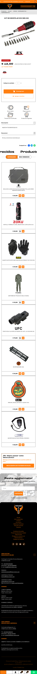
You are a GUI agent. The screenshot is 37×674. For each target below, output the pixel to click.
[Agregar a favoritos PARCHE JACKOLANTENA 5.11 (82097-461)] (23, 409)
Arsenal (19, 520)
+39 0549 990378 (8, 632)
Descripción (18, 123)
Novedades (12, 157)
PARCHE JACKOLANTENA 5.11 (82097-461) (18, 402)
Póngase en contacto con (18, 536)
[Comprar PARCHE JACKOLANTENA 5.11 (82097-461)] (20, 409)
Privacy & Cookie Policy (12, 661)
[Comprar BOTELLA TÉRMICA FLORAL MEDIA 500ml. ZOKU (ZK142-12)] (20, 231)
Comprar (18, 91)
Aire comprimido (18, 519)
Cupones (18, 527)
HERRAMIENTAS (5, 12)
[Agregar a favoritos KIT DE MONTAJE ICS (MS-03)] (18, 96)
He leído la (19, 497)
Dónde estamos (18, 537)
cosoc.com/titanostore (17, 583)
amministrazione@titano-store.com (10, 571)
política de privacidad (21, 497)
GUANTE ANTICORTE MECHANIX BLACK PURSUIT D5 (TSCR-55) (18, 260)
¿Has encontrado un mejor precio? (23, 64)
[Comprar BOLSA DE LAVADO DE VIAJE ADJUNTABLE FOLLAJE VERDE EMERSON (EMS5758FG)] (20, 195)
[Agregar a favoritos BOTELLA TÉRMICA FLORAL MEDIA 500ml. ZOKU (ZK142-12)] (23, 231)
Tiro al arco (18, 522)
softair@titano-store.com (19, 1)
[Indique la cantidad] (18, 83)
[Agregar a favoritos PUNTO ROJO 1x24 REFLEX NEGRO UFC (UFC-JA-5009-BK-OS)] (23, 338)
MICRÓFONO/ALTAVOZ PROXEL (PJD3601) (18, 438)
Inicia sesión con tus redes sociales (18, 465)
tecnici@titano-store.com (8, 576)
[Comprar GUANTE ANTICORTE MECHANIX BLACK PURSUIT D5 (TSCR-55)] (20, 267)
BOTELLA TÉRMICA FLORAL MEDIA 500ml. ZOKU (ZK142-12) (18, 224)
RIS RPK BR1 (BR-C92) (18, 367)
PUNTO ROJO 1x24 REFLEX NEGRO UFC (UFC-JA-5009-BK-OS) (18, 331)
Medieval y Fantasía (19, 524)
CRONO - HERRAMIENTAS (19, 11)
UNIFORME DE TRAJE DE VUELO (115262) (18, 295)
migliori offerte (18, 483)
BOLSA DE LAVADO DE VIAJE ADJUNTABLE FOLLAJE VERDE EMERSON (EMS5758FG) (18, 189)
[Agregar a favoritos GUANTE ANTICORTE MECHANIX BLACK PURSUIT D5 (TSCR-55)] (23, 267)
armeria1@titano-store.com (12, 635)
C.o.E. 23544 (18, 662)
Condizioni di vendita (18, 531)
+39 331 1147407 (11, 633)
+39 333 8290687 (12, 565)
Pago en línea (18, 534)
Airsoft (9, 11)
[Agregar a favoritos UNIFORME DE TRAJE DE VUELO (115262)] (23, 302)
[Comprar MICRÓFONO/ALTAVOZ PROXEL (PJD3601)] (20, 444)
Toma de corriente (18, 525)
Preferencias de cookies (25, 661)
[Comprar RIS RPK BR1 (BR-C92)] (20, 373)
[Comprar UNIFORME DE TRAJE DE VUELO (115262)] (20, 302)
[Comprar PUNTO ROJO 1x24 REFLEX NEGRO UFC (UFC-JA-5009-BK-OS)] (20, 338)
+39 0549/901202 (8, 563)
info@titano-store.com (11, 567)
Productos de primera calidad (18, 532)
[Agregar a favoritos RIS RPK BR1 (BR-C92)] (23, 373)
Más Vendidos (24, 157)
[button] (35, 1)
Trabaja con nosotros (18, 539)
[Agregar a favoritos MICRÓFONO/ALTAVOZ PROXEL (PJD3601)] (23, 444)
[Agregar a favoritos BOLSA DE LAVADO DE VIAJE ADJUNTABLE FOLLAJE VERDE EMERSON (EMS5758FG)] (23, 195)
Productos (3, 11)
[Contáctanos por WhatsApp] (34, 672)
